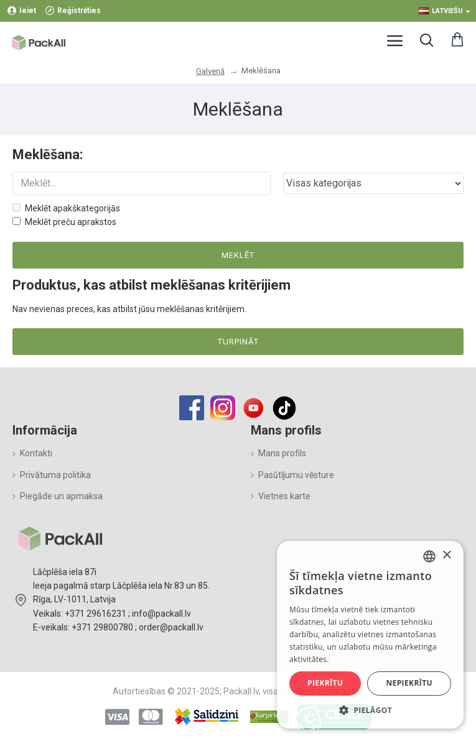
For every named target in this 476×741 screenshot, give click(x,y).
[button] (370, 710)
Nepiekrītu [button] (409, 683)
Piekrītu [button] (325, 683)
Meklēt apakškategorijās (66, 208)
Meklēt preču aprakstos (64, 222)
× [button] (446, 555)
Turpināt (238, 341)
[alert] (370, 635)
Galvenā (210, 71)
